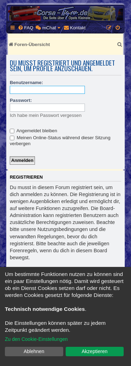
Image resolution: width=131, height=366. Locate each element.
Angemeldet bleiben (33, 130)
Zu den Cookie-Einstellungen (36, 339)
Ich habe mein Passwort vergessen (45, 115)
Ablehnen (34, 351)
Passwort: (21, 100)
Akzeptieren (95, 351)
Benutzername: (26, 82)
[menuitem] (25, 28)
